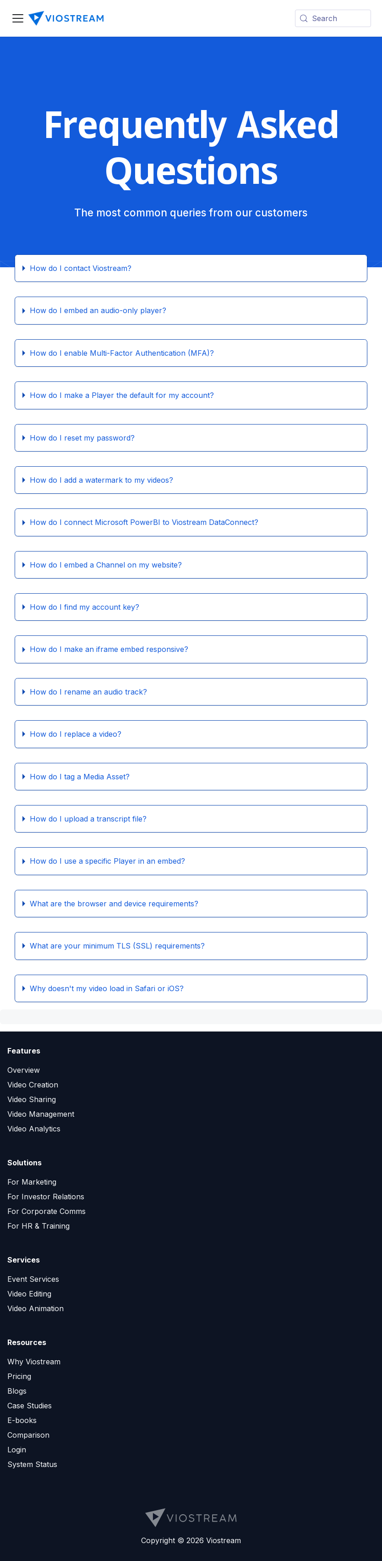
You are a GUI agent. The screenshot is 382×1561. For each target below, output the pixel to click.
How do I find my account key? (84, 607)
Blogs (17, 1391)
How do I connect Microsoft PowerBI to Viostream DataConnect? (144, 522)
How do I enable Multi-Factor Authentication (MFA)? (122, 353)
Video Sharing (31, 1099)
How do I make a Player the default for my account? (122, 395)
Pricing (19, 1376)
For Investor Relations (45, 1196)
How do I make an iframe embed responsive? (109, 649)
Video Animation (35, 1308)
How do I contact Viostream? (80, 268)
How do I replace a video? (75, 734)
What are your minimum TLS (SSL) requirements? (117, 945)
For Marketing (31, 1181)
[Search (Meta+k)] (333, 18)
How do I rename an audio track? (88, 691)
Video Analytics (33, 1128)
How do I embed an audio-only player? (98, 310)
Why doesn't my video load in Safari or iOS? (107, 988)
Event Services (33, 1279)
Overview (23, 1070)
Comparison (28, 1435)
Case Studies (29, 1405)
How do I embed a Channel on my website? (106, 564)
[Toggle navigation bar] (18, 18)
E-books (22, 1420)
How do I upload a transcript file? (88, 818)
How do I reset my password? (82, 437)
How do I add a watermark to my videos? (101, 480)
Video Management (40, 1114)
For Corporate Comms (46, 1211)
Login (16, 1449)
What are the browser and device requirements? (114, 903)
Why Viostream (33, 1361)
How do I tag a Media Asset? (80, 776)
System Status (32, 1464)
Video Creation (32, 1084)
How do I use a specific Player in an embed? (107, 861)
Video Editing (29, 1293)
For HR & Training (38, 1225)
